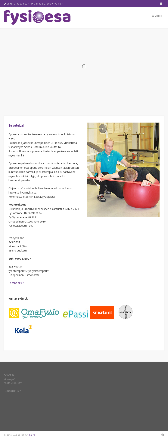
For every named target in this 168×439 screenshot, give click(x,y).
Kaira (32, 434)
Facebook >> (16, 283)
